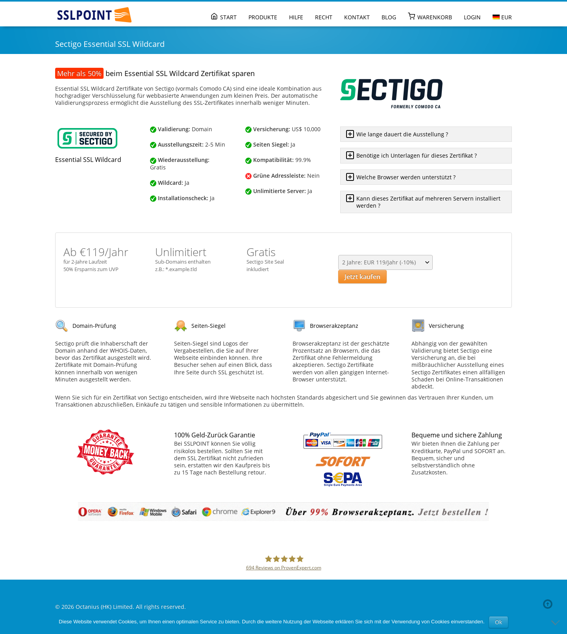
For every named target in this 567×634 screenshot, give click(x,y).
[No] (557, 622)
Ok (498, 622)
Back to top (549, 604)
